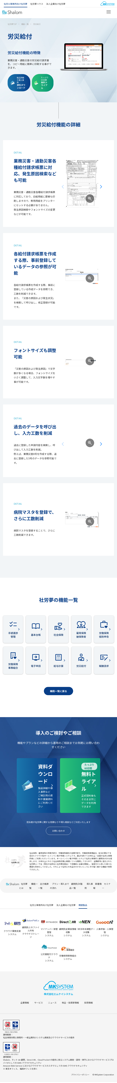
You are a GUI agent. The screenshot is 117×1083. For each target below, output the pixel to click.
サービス (39, 1003)
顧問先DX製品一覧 (76, 886)
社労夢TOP (12, 24)
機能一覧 (25, 24)
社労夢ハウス (36, 3)
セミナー (106, 886)
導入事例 (89, 886)
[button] (101, 186)
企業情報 (25, 1003)
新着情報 (97, 886)
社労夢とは (23, 886)
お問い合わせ (58, 831)
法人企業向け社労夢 (55, 3)
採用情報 (92, 1003)
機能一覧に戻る (58, 691)
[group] (82, 183)
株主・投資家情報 (73, 1003)
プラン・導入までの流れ (59, 886)
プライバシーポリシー (80, 1075)
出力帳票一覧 (43, 886)
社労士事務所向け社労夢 (15, 3)
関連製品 (83, 905)
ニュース (54, 1003)
